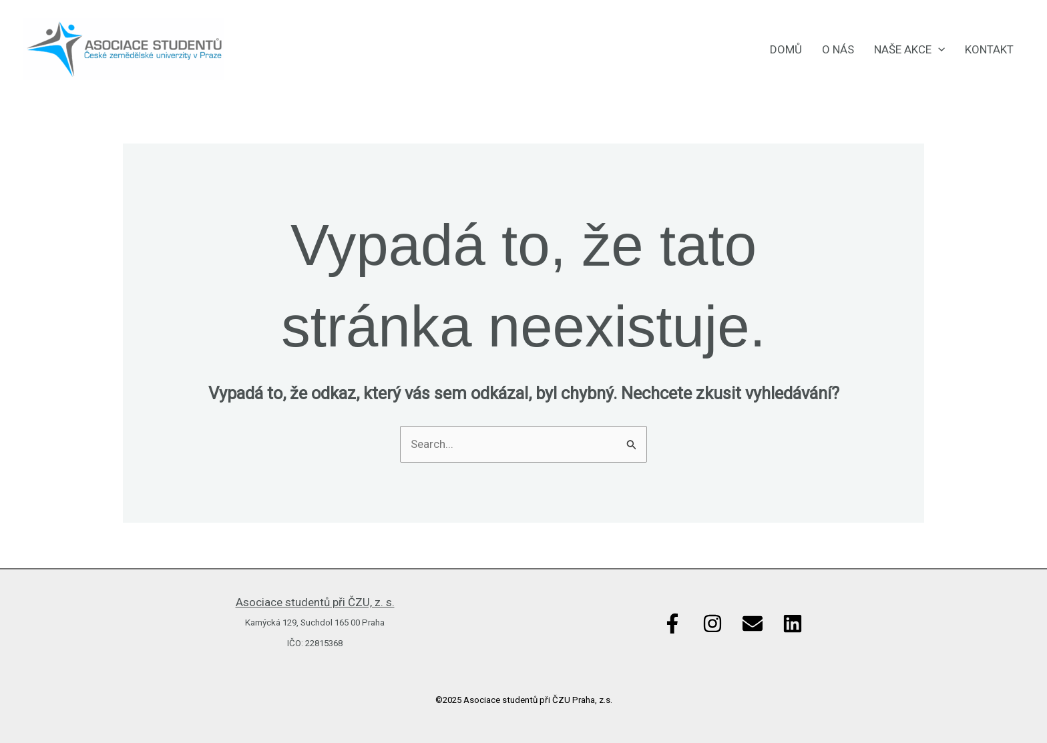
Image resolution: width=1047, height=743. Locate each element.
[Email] (753, 623)
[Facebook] (672, 623)
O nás (838, 49)
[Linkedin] (793, 623)
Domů (786, 49)
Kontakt (989, 49)
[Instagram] (712, 623)
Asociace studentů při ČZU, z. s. (315, 602)
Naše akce (909, 49)
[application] (938, 49)
